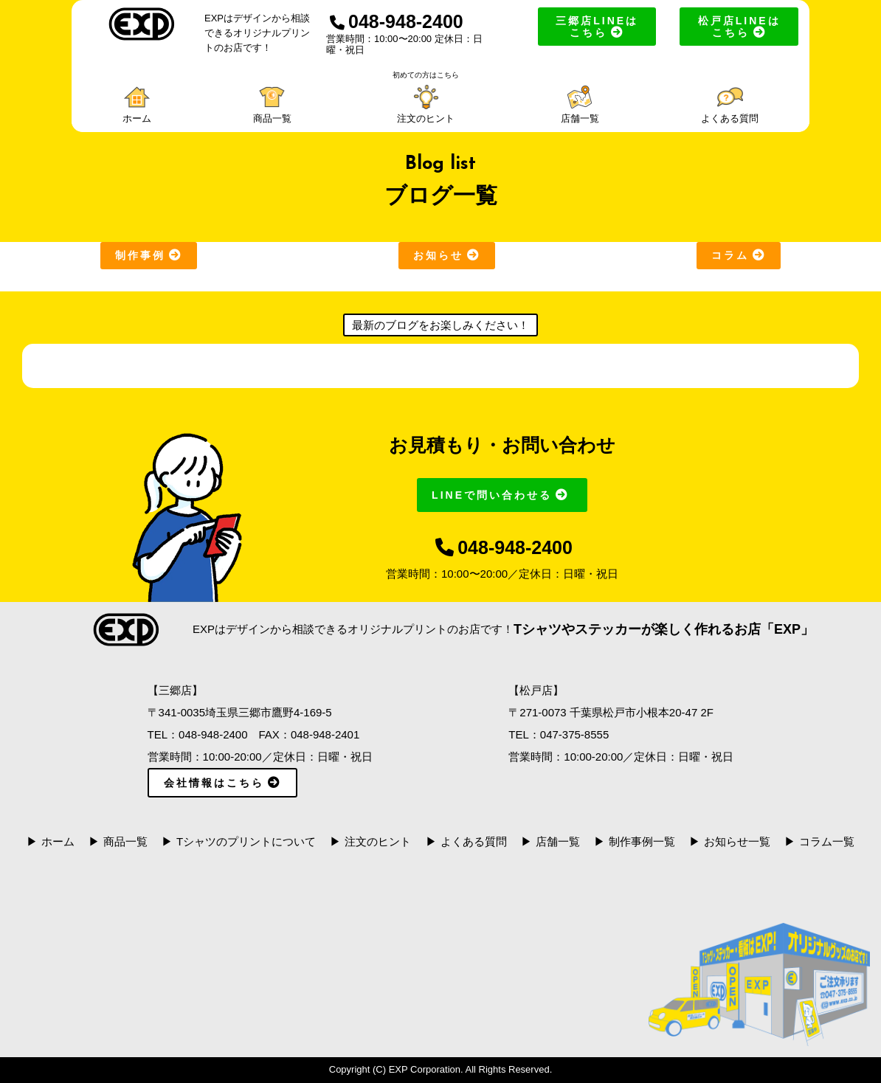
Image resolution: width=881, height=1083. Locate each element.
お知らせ (446, 255)
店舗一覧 (558, 841)
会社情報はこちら (222, 783)
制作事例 (148, 255)
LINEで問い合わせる (502, 494)
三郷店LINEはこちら (597, 26)
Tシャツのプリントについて (246, 841)
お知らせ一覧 (737, 841)
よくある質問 (473, 841)
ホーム (58, 841)
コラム (738, 255)
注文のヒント (378, 841)
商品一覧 (125, 841)
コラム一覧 (826, 841)
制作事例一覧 (642, 841)
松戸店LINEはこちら (739, 26)
